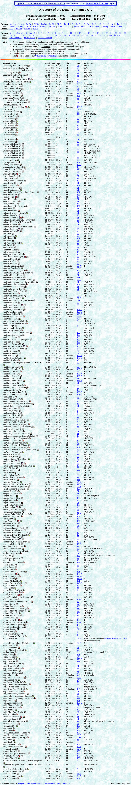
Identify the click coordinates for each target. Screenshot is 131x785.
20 (107, 33)
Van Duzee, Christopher (12, 316)
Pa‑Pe (76, 26)
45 (92, 35)
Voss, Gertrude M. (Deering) (14, 737)
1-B (78, 675)
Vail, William (8, 247)
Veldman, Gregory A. (11, 516)
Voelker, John (8, 652)
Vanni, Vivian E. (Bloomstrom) (15, 401)
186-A (79, 574)
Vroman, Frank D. (10, 751)
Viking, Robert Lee (10, 592)
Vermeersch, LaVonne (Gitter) (15, 542)
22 (116, 33)
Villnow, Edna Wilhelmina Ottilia (16, 602)
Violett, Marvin (9, 645)
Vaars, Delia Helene (11, 188)
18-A (79, 599)
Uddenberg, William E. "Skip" (15, 79)
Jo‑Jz (123, 24)
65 (78, 98)
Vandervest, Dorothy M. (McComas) (18, 300)
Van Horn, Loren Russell (13, 385)
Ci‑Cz (59, 24)
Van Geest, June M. (11, 353)
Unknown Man (9, 118)
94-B (79, 482)
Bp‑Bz (44, 24)
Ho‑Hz (110, 24)
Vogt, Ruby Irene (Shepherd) (14, 694)
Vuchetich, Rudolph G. (12, 771)
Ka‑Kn (12, 26)
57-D (79, 298)
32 (37, 35)
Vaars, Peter (7, 208)
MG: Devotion (15, 38)
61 (78, 139)
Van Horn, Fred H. (10, 374)
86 (78, 144)
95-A (79, 266)
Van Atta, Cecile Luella (12, 266)
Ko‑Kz (20, 26)
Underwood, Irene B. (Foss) (14, 100)
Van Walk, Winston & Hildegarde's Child (19, 450)
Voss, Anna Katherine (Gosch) (15, 733)
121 (78, 654)
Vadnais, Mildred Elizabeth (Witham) (18, 227)
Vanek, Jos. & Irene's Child (14, 321)
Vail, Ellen (7, 240)
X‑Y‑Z (35, 29)
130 (78, 608)
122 (78, 698)
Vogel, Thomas (9, 657)
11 (71, 33)
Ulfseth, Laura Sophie (12, 86)
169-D (79, 620)
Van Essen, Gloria (10, 337)
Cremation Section (24, 33)
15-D (79, 514)
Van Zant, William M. (11, 463)
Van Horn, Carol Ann (11, 367)
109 (78, 447)
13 (80, 33)
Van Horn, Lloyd (9, 383)
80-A (79, 735)
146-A (79, 576)
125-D (79, 312)
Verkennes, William (11, 539)
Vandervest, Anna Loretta (13, 296)
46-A (79, 776)
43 (78, 319)
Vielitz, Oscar (8, 569)
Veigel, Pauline (9, 500)
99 (78, 367)
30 (78, 116)
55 (78, 293)
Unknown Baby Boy (11, 112)
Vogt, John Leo (9, 675)
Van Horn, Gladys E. (11, 376)
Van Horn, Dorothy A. (12, 369)
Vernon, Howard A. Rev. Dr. (14, 551)
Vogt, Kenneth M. (10, 680)
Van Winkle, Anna (10, 454)
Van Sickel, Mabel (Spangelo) (15, 424)
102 (78, 284)
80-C (79, 742)
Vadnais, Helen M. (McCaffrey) (16, 222)
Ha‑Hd (94, 24)
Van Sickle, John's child (12, 431)
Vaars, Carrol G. (9, 185)
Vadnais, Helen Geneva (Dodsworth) (18, 220)
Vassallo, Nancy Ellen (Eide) (14, 489)
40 (74, 35)
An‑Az (21, 24)
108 (78, 726)
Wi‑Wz (27, 29)
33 (42, 35)
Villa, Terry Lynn (10, 599)
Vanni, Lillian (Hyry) (11, 399)
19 (102, 33)
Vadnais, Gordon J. (10, 217)
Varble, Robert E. (10, 475)
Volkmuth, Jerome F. (11, 717)
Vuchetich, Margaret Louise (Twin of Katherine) (22, 765)
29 (29, 35)
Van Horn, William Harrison (14, 387)
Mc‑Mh (52, 26)
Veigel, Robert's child (11, 503)
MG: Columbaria (45, 38)
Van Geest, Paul (9, 356)
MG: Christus (114, 35)
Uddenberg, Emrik (10, 72)
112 (78, 470)
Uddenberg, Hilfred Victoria (14, 75)
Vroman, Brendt (9, 749)
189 (78, 730)
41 (78, 35)
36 (55, 35)
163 (78, 710)
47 (101, 35)
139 (78, 505)
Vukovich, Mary (9, 778)
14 (84, 33)
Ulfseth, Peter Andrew (12, 89)
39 (69, 35)
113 (78, 114)
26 (15, 35)
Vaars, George (8, 197)
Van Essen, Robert (10, 342)
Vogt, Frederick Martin (12, 664)
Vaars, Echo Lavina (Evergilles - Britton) (19, 192)
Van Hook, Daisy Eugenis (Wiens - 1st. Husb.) (22, 362)
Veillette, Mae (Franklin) (13, 509)
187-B (79, 578)
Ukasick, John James (11, 84)
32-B (79, 643)
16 (89, 33)
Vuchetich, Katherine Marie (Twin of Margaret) (22, 760)
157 (78, 185)
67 (78, 171)
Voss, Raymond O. (10, 744)
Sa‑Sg (105, 26)
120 (78, 555)
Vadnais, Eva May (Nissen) (14, 213)
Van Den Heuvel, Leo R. (13, 277)
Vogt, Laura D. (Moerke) (13, 682)
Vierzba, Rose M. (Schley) (13, 583)
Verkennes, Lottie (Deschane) (15, 535)
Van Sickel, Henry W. (11, 415)
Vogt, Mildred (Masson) (12, 687)
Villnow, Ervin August (12, 606)
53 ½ (79, 132)
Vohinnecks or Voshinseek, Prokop (17, 696)
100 (78, 333)
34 (47, 35)
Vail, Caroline (8, 236)
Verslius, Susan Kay (11, 553)
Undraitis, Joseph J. (11, 105)
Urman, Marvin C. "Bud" (13, 169)
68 (78, 291)
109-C (79, 82)
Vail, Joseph (7, 245)
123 (78, 489)
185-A (79, 369)
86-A (79, 737)
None (11, 33)
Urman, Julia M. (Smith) (13, 167)
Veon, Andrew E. (10, 521)
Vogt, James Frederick (12, 668)
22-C (79, 677)
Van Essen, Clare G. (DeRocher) (16, 333)
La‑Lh (28, 26)
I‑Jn (117, 24)
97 (78, 68)
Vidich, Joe (7, 560)
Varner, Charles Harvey (12, 477)
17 (93, 33)
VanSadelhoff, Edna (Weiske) (15, 406)
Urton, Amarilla (9, 178)
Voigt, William (9, 700)
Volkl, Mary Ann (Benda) (13, 712)
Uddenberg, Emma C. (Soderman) (17, 70)
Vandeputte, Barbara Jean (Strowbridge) (19, 282)
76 (78, 445)
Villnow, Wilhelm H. (11, 615)
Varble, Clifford (9, 468)
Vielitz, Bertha (8, 565)
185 (78, 270)
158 (78, 751)
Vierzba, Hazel (9, 578)
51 (78, 282)
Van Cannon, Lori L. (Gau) (14, 270)
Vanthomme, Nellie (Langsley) (15, 438)
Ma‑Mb (43, 26)
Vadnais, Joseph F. (10, 224)
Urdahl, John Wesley (11, 165)
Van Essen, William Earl (13, 346)
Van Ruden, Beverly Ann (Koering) (17, 404)
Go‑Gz (86, 24)
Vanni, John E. (8, 397)
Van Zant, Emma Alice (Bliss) (15, 459)
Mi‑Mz (60, 26)
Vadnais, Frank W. (10, 215)
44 (87, 35)
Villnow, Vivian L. (10, 613)
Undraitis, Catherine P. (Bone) (15, 102)
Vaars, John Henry (10, 201)
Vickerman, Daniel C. (11, 558)
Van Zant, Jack (9, 461)
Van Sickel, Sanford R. (12, 429)
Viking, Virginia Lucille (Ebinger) (16, 597)
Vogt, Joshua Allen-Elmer (13, 677)
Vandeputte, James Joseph (13, 286)
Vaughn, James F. (10, 491)
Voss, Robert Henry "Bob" (13, 746)
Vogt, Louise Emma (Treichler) (15, 684)
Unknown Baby (9, 109)
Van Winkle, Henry (10, 457)
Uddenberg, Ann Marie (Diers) (15, 66)
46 (96, 35)
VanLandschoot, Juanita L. (13, 394)
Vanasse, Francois (10, 263)
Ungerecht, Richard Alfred (13, 107)
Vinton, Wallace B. (10, 638)
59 (78, 558)
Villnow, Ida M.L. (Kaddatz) (14, 608)
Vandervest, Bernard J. (12, 298)
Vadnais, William (10, 231)
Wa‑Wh (18, 29)
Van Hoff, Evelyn (10, 360)
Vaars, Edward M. (10, 194)
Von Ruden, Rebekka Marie (14, 721)
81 (78, 666)
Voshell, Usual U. (10, 723)
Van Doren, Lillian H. (11, 314)
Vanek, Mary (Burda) (11, 330)
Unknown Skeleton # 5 (12, 153)
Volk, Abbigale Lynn (11, 703)
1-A (78, 562)
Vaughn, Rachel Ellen (11, 498)
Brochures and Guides (97, 3)
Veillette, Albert (9, 507)
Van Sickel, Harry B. (11, 413)
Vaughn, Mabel (9, 496)
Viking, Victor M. (10, 595)
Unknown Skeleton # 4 (12, 151)
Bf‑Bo (36, 24)
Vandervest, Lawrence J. (13, 307)
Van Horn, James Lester (12, 381)
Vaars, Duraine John (11, 190)
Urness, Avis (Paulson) (12, 171)
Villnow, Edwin (9, 604)
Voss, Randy (8, 742)
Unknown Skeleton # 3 (12, 148)
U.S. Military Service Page (46, 56)
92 (78, 668)
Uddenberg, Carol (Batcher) (14, 68)
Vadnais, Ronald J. (10, 229)
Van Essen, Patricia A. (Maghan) (16, 339)
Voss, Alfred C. (9, 726)
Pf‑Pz (83, 26)
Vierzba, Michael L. (11, 581)
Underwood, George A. (12, 98)
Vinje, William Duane (11, 634)
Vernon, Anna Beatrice (12, 549)
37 (60, 35)
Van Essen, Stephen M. (12, 344)
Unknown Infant (9, 116)
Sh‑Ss (112, 26)
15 (78, 519)
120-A (79, 484)
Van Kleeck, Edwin (10, 390)
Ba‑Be (28, 24)
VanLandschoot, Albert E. (13, 392)
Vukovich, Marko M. (11, 776)
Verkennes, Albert (10, 523)
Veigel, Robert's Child (12, 505)
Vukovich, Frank (9, 774)
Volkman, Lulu (9, 714)
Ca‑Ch (51, 24)
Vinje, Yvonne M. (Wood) (13, 636)
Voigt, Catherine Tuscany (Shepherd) (18, 698)
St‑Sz (119, 26)
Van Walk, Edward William (14, 443)
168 (78, 606)
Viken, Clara (8, 588)
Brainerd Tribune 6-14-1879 (115, 638)
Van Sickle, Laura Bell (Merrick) (16, 434)
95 (78, 66)
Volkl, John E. (8, 710)
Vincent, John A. (9, 629)
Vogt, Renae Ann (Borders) (14, 689)
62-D (79, 749)
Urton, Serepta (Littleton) (13, 181)
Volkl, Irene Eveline (11, 707)
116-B (79, 93)
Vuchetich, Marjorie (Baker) (14, 769)
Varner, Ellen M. (9, 480)
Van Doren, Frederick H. (13, 310)
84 (78, 657)
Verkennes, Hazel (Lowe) (13, 530)
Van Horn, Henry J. (10, 378)
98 (78, 397)
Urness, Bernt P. (9, 174)
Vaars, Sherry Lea (10, 211)
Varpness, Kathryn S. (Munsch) (15, 484)
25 (10, 35)
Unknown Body (9, 114)
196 (78, 95)
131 (78, 572)
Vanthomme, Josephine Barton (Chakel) (19, 436)
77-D (79, 277)
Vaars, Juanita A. (9, 204)
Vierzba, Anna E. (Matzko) (14, 572)
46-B (79, 774)
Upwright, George (10, 162)
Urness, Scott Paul (10, 176)
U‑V (11, 29)
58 (78, 296)
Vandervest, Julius (10, 303)
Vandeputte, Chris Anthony (14, 284)
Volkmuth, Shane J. (10, 719)
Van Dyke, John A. (10, 319)
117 (78, 661)
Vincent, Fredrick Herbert (13, 627)
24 (125, 33)
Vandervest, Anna (10, 293)
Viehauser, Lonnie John (12, 562)
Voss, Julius (7, 740)
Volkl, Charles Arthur (11, 705)
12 (75, 33)
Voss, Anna (7, 728)
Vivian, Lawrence (10, 648)
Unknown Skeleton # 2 (12, 146)
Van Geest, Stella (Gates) (13, 358)
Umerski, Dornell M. (11, 93)
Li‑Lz (35, 26)
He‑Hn (102, 24)
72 (78, 664)
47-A (79, 316)
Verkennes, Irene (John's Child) (15, 532)
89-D (79, 165)
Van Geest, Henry (10, 351)
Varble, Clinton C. (10, 470)
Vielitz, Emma (8, 567)
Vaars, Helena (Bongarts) (13, 199)
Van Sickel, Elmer (10, 408)
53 (78, 130)
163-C (79, 392)
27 (20, 35)
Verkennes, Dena (9, 526)
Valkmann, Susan (10, 250)
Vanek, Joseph (8, 326)
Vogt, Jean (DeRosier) (12, 673)
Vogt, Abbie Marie (10, 659)
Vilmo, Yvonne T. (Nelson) (14, 622)
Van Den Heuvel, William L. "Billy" (17, 280)
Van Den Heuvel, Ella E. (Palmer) (16, 273)
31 (33, 35)
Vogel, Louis (8, 654)
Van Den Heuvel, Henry (12, 275)
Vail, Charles (8, 238)
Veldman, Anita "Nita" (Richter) (16, 514)
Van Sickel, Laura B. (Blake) (14, 420)
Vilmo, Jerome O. (10, 620)
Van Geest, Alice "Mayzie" (14, 349)
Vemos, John (8, 519)
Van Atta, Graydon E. (11, 268)
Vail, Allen (7, 234)
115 (78, 477)
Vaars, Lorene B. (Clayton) (14, 206)
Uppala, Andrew (9, 160)
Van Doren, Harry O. (11, 312)
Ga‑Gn (78, 24)
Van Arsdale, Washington (13, 257)
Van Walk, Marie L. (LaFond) (15, 447)
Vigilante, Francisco (11, 585)
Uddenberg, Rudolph (11, 77)
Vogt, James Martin (11, 671)
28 (24, 35)
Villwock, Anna (9, 618)
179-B (79, 356)
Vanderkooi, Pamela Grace (13, 291)
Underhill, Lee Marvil (12, 95)
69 (78, 362)
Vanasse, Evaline (9, 261)
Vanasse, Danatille (10, 259)
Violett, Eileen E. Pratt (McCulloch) (17, 643)
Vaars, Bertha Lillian (11, 183)
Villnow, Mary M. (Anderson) (15, 611)
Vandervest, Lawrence (12, 305)
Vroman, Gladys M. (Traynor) (15, 753)
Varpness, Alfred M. (11, 482)
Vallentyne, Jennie (10, 252)
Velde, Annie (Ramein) (12, 512)
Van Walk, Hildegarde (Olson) (15, 445)
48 (105, 35)
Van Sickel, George (10, 411)
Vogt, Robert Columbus (12, 691)
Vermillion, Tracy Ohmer (13, 546)
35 (51, 35)
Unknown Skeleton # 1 (12, 144)
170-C (79, 659)
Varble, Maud (8, 473)
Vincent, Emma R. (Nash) (13, 625)
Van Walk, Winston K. (12, 452)
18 (98, 33)
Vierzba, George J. (10, 576)
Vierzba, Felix (8, 574)
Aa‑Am (12, 24)
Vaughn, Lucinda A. (11, 493)
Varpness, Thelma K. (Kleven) (15, 486)
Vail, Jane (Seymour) (11, 243)
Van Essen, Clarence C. (12, 335)
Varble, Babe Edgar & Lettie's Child (17, 466)
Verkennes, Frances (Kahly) (14, 528)
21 (111, 33)
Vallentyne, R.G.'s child (12, 254)
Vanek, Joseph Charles (12, 328)
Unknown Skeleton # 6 (12, 155)
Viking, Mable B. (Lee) (12, 590)
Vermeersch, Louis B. (11, 544)
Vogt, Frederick (9, 661)
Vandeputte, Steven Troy (13, 289)
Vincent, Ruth (8, 631)
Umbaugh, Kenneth (11, 91)
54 (78, 91)
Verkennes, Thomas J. (11, 537)
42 (82, 35)
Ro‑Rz (97, 26)
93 (78, 102)
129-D (79, 107)
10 (67, 33)
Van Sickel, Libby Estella (13, 422)
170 (78, 753)
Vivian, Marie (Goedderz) (13, 650)
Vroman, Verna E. (10, 758)
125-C (79, 310)
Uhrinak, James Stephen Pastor (15, 82)
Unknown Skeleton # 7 (12, 158)
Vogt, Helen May (10, 666)
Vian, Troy (7, 555)
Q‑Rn (90, 26)
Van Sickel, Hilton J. (11, 417)
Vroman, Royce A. (10, 756)
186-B (79, 703)
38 (65, 35)
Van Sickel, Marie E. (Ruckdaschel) (17, 427)
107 (78, 162)
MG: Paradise (29, 38)
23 (120, 33)
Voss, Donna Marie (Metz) (13, 735)
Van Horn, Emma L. (11, 371)
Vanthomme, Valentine (12, 440)
